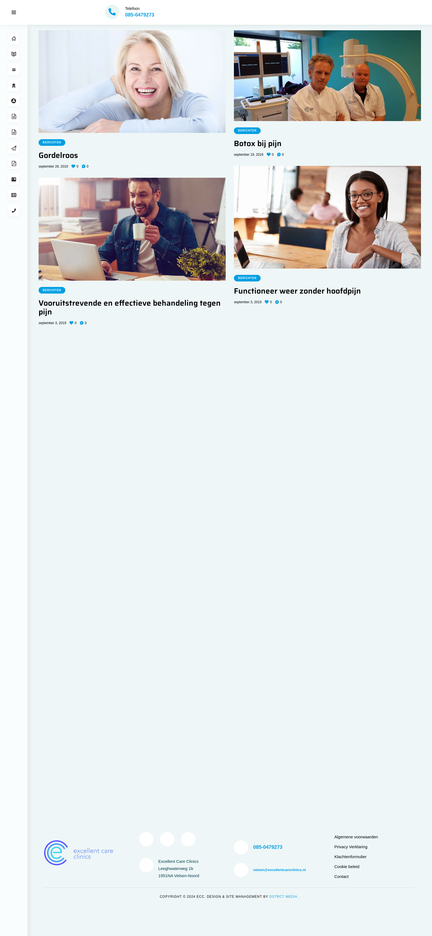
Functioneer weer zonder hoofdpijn (297, 291)
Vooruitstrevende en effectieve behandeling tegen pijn (130, 307)
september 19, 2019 (248, 155)
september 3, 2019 (247, 302)
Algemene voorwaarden (356, 470)
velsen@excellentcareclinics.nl (279, 503)
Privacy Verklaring (351, 480)
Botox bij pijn (258, 143)
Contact (341, 510)
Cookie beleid (347, 500)
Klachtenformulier (350, 490)
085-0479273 (267, 480)
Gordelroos (58, 155)
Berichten (52, 142)
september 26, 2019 (53, 166)
